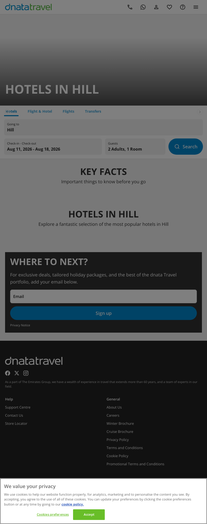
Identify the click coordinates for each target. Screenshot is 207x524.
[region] (103, 501)
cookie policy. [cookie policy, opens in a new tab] (73, 504)
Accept (89, 514)
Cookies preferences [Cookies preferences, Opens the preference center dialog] (53, 514)
